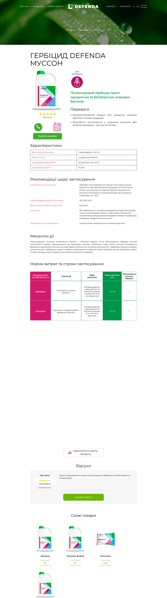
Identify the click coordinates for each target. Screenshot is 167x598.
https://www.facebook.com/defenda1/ (122, 592)
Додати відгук (83, 497)
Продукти (39, 6)
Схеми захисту (57, 6)
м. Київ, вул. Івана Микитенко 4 (50, 592)
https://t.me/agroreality (151, 592)
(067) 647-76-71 (74, 594)
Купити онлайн (143, 6)
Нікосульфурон (85, 152)
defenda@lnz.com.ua (94, 592)
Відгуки (47, 117)
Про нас (25, 6)
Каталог (112, 6)
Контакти (125, 6)
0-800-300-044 (74, 589)
